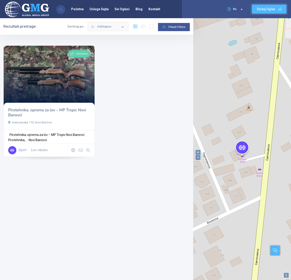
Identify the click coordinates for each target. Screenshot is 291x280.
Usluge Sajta (99, 9)
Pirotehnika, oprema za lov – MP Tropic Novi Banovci (47, 113)
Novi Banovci (38, 140)
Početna (77, 9)
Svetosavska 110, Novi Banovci (30, 122)
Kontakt (154, 9)
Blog (139, 9)
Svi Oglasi (122, 9)
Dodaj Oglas (269, 9)
